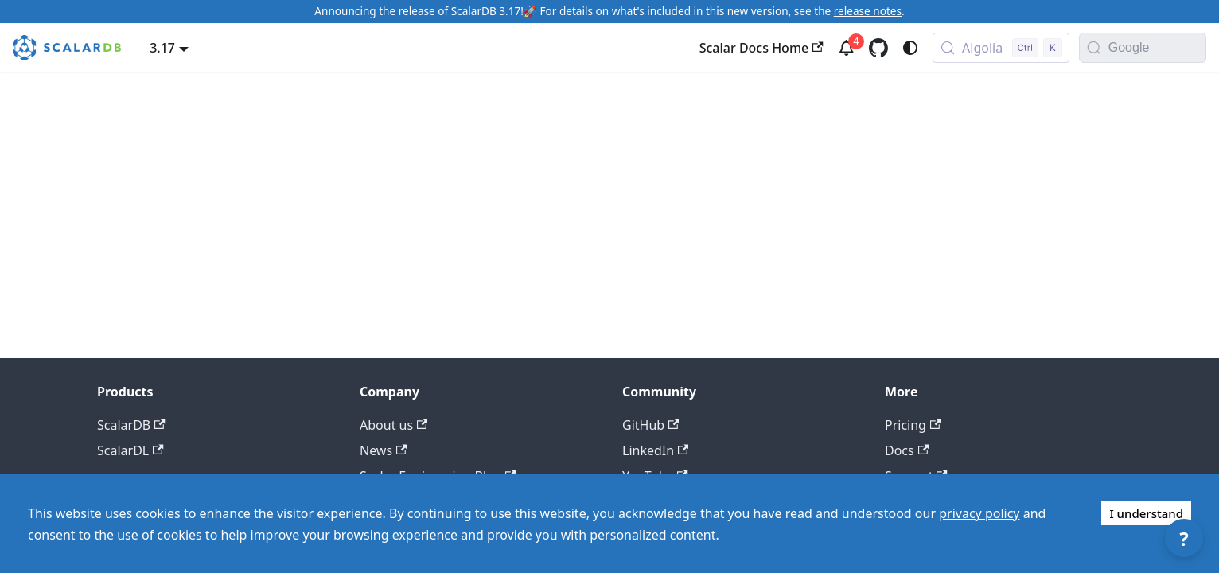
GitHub (650, 425)
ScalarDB (131, 425)
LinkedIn (655, 450)
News (383, 450)
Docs (907, 450)
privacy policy (979, 513)
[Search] (1094, 47)
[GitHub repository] (878, 47)
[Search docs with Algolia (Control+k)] (1001, 48)
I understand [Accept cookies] (1146, 513)
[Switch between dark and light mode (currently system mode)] (910, 47)
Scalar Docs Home (761, 48)
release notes (868, 10)
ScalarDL (130, 450)
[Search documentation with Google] (1156, 47)
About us (393, 425)
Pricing (913, 425)
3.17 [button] (162, 48)
